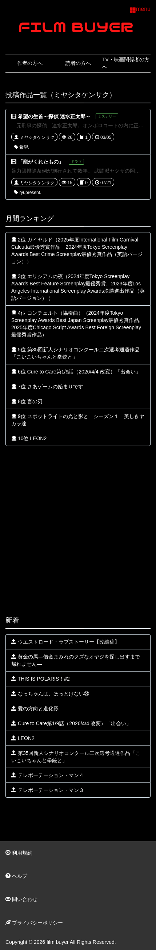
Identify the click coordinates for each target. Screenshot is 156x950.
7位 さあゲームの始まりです (47, 386)
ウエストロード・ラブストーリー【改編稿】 (65, 642)
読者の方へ (78, 63)
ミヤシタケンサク (34, 137)
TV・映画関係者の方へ (125, 63)
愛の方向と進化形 (35, 708)
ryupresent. (27, 192)
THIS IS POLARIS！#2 (40, 679)
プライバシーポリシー (34, 923)
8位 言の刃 (27, 401)
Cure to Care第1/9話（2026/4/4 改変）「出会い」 (71, 723)
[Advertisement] (78, 531)
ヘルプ (16, 876)
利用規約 (18, 853)
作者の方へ (30, 63)
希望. (21, 147)
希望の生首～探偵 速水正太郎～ (54, 116)
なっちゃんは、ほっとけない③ (50, 694)
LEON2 (23, 738)
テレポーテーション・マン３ (47, 790)
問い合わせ (21, 899)
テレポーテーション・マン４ (47, 775)
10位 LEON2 (29, 438)
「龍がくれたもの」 (41, 162)
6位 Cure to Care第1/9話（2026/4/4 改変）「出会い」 (76, 372)
